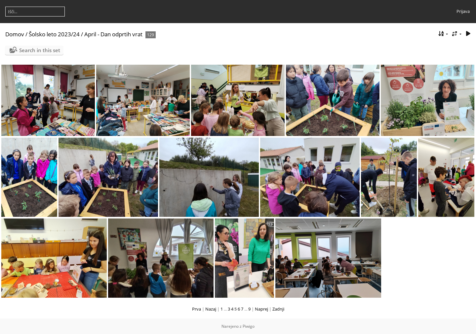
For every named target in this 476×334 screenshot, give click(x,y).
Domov (14, 34)
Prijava (463, 11)
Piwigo (249, 326)
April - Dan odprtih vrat (113, 34)
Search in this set (39, 50)
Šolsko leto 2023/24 (54, 34)
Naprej (261, 309)
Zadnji (278, 309)
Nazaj (210, 309)
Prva (196, 309)
